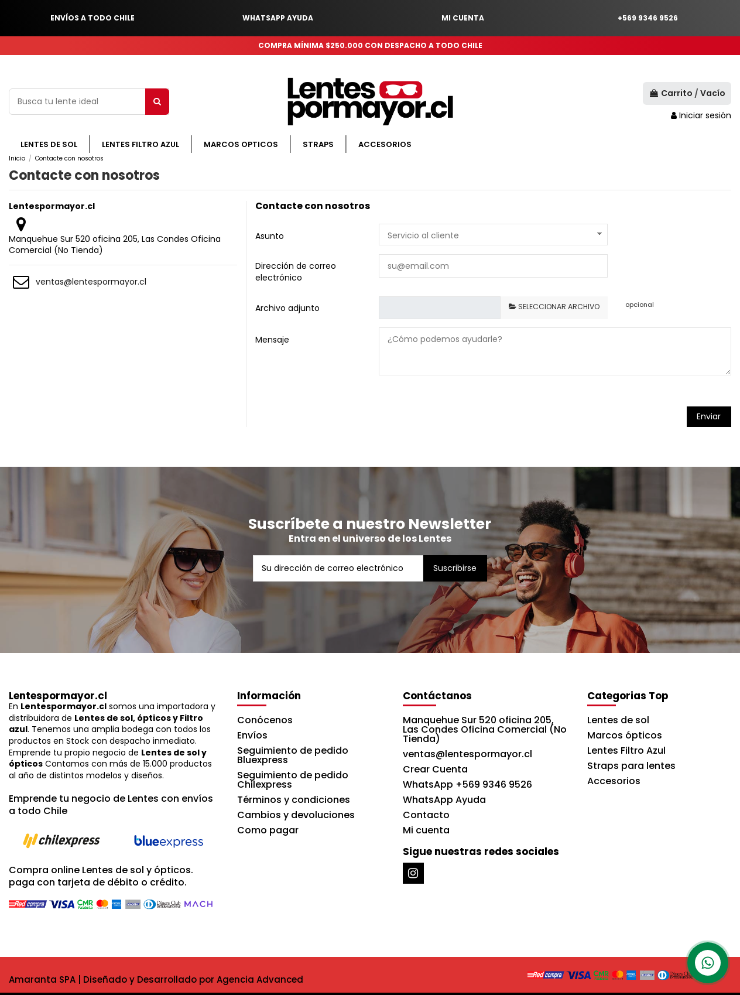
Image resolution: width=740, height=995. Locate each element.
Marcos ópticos (624, 735)
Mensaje (272, 340)
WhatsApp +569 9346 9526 (467, 784)
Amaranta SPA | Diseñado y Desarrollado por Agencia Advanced (156, 979)
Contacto (426, 815)
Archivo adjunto (287, 308)
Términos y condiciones (293, 799)
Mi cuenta (426, 830)
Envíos (252, 735)
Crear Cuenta (435, 769)
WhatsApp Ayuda (444, 799)
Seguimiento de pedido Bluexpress (292, 755)
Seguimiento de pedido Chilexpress (292, 779)
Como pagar (268, 830)
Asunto (269, 236)
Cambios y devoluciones (296, 815)
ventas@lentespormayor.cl (91, 282)
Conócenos (265, 720)
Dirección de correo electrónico (295, 271)
